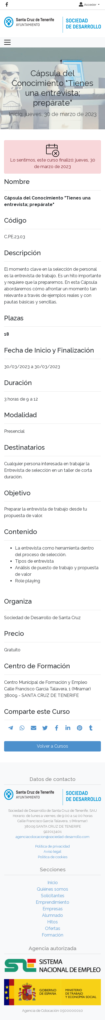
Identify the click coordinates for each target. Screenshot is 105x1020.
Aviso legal (52, 851)
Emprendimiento (52, 902)
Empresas (53, 908)
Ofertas (52, 928)
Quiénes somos (52, 889)
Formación (52, 935)
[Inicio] (52, 20)
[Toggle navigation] (7, 42)
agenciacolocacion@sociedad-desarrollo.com (52, 837)
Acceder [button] (88, 5)
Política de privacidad (52, 846)
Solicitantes (52, 895)
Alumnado (52, 915)
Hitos (52, 921)
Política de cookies (52, 857)
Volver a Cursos (52, 746)
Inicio (52, 882)
